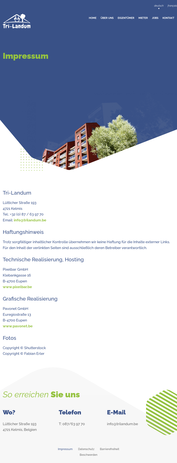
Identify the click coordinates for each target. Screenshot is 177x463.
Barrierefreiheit (109, 449)
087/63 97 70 (73, 424)
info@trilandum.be (30, 220)
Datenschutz (86, 449)
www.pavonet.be (18, 326)
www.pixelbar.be (17, 287)
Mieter (143, 18)
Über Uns (107, 18)
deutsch (159, 5)
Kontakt (168, 18)
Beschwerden (88, 454)
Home (92, 18)
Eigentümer (126, 18)
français (172, 5)
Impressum (65, 449)
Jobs (155, 18)
